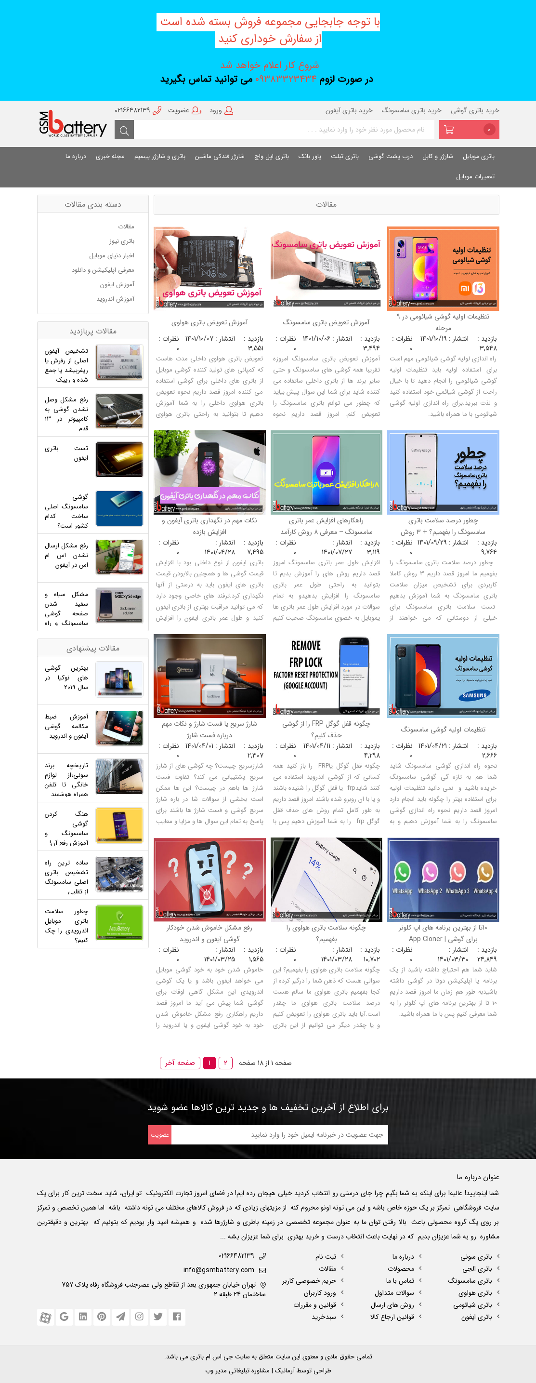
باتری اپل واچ (271, 156)
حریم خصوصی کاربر (309, 1281)
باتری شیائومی (472, 1305)
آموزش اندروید (116, 299)
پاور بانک (310, 156)
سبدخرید (324, 1317)
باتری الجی (477, 1268)
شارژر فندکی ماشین (220, 156)
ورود (221, 110)
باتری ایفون (476, 1317)
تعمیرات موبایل (475, 177)
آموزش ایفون (118, 284)
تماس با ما (400, 1281)
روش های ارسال (392, 1305)
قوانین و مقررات (314, 1305)
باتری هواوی (475, 1293)
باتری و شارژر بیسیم (159, 156)
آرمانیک (284, 1371)
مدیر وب (216, 1371)
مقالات (127, 227)
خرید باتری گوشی (475, 110)
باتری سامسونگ (470, 1281)
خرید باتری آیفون (349, 110)
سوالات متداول (394, 1293)
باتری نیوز (122, 241)
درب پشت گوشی (390, 156)
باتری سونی (476, 1256)
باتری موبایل (479, 156)
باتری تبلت (345, 156)
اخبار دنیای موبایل (112, 256)
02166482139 (138, 110)
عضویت (185, 110)
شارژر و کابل (437, 156)
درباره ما (75, 156)
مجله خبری (110, 156)
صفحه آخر (180, 1063)
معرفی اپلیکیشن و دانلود (104, 270)
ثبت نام (325, 1256)
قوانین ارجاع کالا (392, 1317)
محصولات (401, 1268)
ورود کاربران (320, 1293)
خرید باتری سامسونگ (412, 110)
